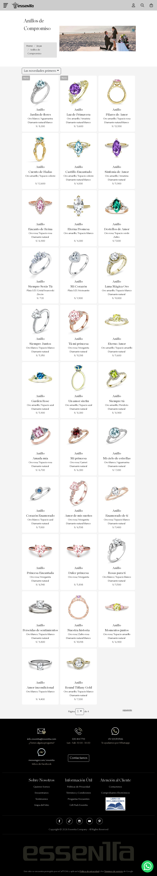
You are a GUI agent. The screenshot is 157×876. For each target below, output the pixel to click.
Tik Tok (69, 821)
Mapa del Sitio (41, 805)
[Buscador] (142, 5)
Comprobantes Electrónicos (115, 793)
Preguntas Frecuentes (78, 799)
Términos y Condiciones (78, 793)
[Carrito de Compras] (151, 5)
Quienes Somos (41, 787)
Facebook (59, 821)
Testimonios (41, 799)
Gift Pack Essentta (79, 805)
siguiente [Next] (127, 710)
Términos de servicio (113, 871)
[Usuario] (133, 5)
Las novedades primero (40, 71)
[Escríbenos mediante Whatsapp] (147, 866)
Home (29, 46)
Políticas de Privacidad (78, 787)
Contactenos (115, 787)
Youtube (89, 821)
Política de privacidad (89, 871)
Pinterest (99, 821)
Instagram (79, 821)
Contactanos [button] (78, 758)
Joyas (39, 46)
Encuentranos (42, 793)
